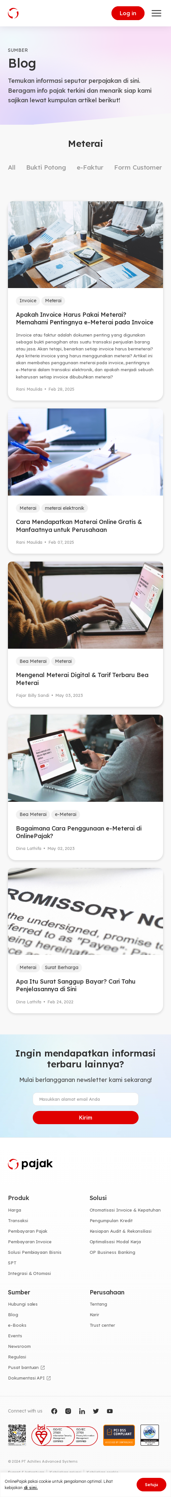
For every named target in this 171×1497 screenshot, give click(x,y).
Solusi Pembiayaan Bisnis (35, 1252)
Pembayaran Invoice (30, 1241)
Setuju (151, 1484)
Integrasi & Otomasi (29, 1273)
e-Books (17, 1325)
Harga (14, 1210)
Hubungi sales (23, 1304)
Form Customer (138, 167)
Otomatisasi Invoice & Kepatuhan (125, 1210)
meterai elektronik (64, 508)
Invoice (28, 301)
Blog (13, 1314)
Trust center (102, 1325)
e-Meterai (65, 814)
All (12, 167)
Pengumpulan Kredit (111, 1220)
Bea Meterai (33, 661)
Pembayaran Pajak (27, 1231)
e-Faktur (90, 167)
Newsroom (19, 1346)
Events (15, 1335)
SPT (12, 1262)
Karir (95, 1314)
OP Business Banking (112, 1252)
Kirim (85, 1117)
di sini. (31, 1487)
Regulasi (17, 1356)
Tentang (98, 1304)
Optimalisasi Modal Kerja (115, 1241)
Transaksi (18, 1220)
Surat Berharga (61, 967)
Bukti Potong (46, 167)
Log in (128, 13)
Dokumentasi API (26, 1378)
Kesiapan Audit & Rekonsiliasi (121, 1231)
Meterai (53, 301)
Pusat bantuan (23, 1367)
